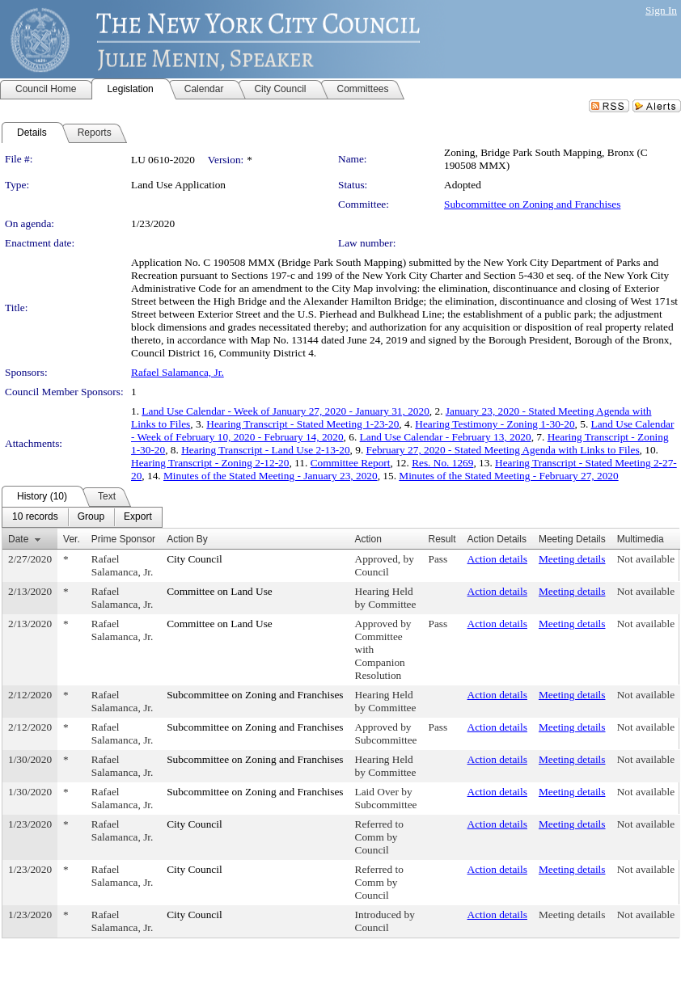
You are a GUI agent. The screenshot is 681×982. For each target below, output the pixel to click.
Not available (646, 559)
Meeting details (572, 559)
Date (18, 539)
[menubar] (82, 517)
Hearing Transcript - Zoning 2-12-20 (210, 463)
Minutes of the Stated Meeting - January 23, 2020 (270, 476)
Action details (497, 559)
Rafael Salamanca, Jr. (177, 372)
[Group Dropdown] (91, 517)
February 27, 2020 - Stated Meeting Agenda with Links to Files (503, 450)
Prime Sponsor (123, 539)
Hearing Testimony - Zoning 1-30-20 (494, 424)
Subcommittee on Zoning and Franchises (532, 204)
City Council (194, 559)
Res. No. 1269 (442, 463)
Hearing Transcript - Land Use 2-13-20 (265, 450)
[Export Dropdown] (138, 517)
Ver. (71, 539)
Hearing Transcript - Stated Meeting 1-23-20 (302, 424)
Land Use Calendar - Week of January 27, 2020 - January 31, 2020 (285, 411)
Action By (187, 539)
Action (368, 539)
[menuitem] (35, 517)
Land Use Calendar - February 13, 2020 (445, 437)
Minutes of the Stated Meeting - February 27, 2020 (508, 476)
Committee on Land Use (220, 591)
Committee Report (351, 463)
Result (442, 539)
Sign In (661, 10)
